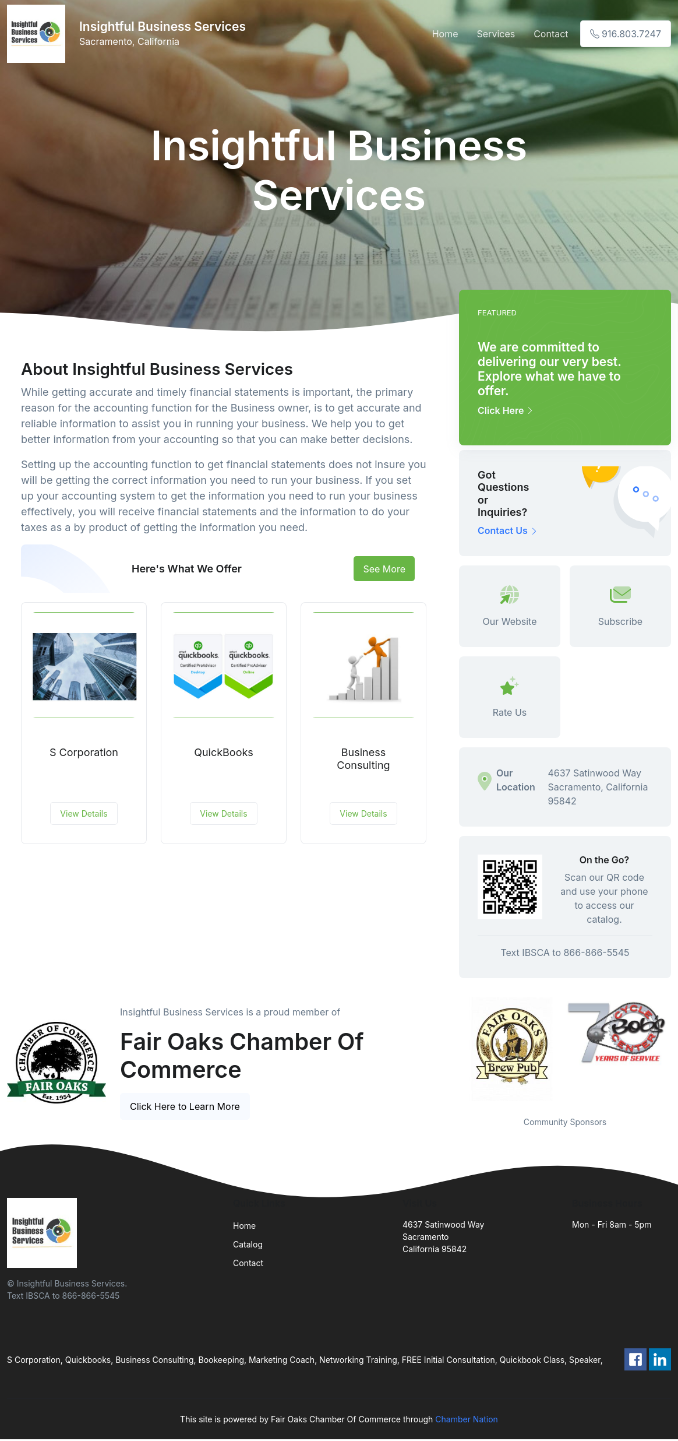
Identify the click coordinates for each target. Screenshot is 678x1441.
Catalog (248, 1244)
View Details (83, 813)
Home (445, 34)
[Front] (38, 34)
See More (384, 569)
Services (496, 34)
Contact (551, 34)
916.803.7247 (625, 34)
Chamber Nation (466, 1419)
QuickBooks (223, 752)
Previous (450, 1049)
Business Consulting (363, 758)
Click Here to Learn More (185, 1106)
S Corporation (84, 752)
